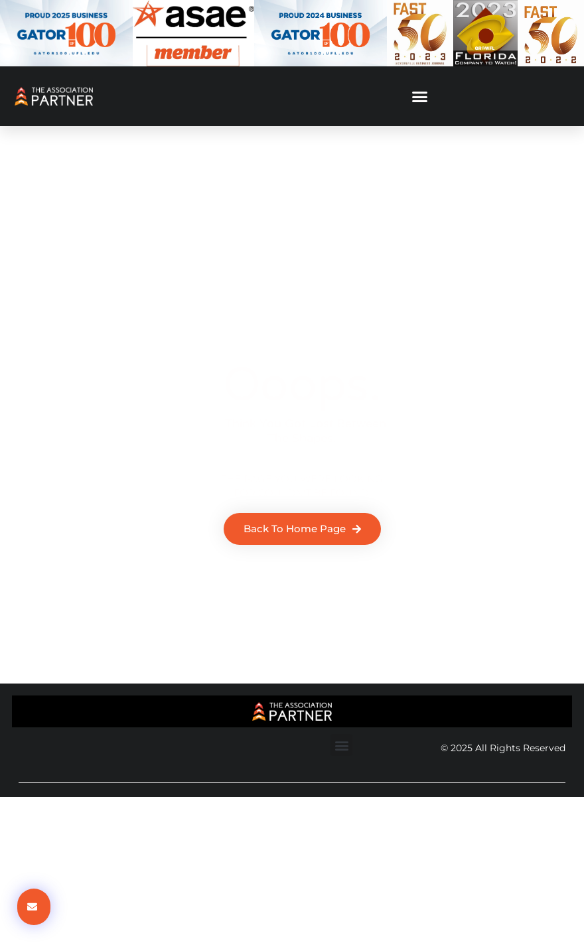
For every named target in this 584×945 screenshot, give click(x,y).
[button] (420, 96)
